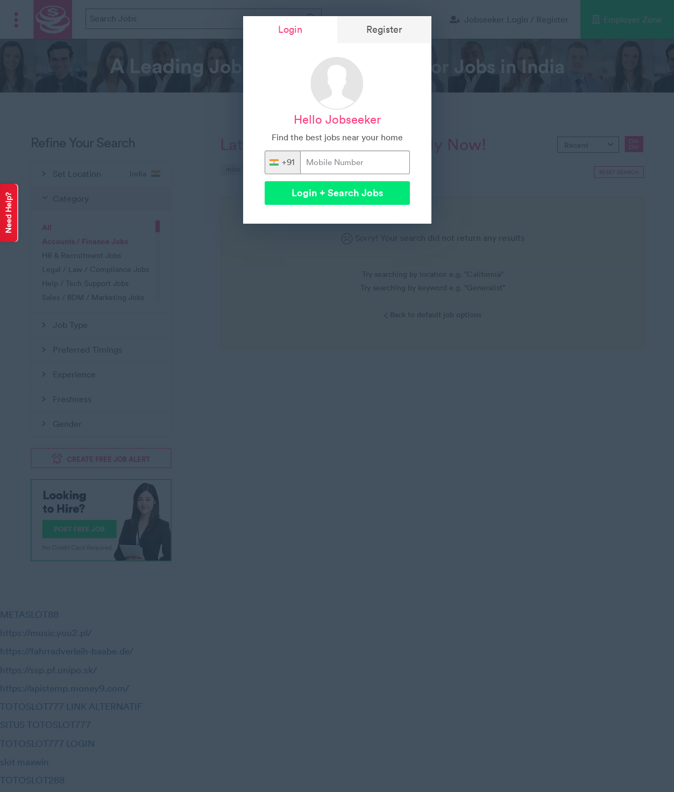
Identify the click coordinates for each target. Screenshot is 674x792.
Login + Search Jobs (337, 193)
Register (384, 29)
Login (290, 29)
